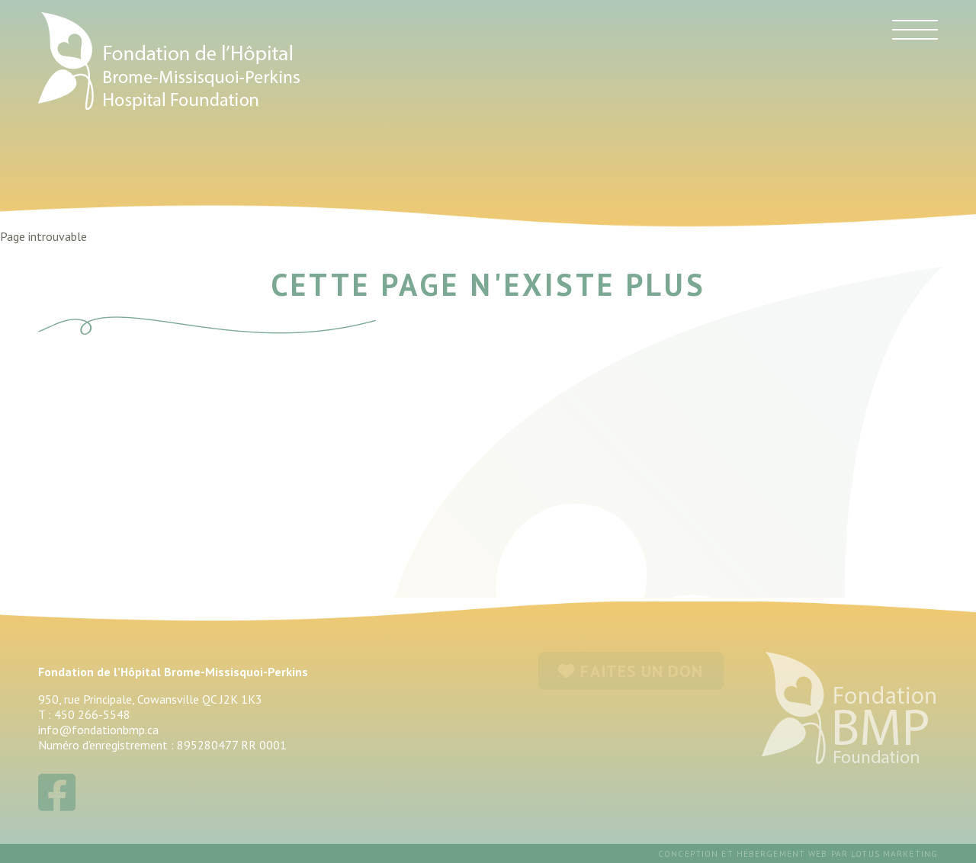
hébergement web (782, 854)
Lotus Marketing (894, 854)
